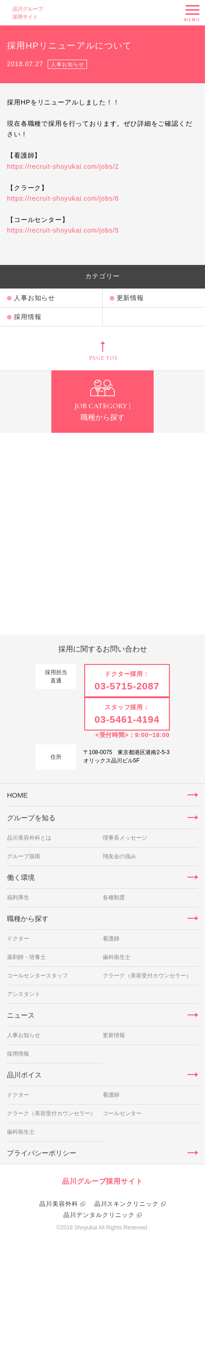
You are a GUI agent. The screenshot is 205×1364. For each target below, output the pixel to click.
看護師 (111, 1028)
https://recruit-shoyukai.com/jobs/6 (63, 198)
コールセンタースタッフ (37, 1065)
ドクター (18, 1028)
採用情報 (27, 316)
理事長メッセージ (125, 927)
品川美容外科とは (29, 927)
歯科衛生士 (116, 1046)
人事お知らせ (34, 297)
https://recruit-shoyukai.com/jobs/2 (63, 166)
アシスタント (23, 1083)
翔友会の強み (119, 945)
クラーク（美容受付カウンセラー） (147, 1065)
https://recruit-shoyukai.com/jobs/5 (63, 230)
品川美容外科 (58, 1327)
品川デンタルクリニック (99, 1338)
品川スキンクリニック (126, 1327)
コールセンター (122, 1202)
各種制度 (114, 986)
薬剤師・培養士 (26, 1046)
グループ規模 (23, 945)
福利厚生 (18, 986)
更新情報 (130, 297)
